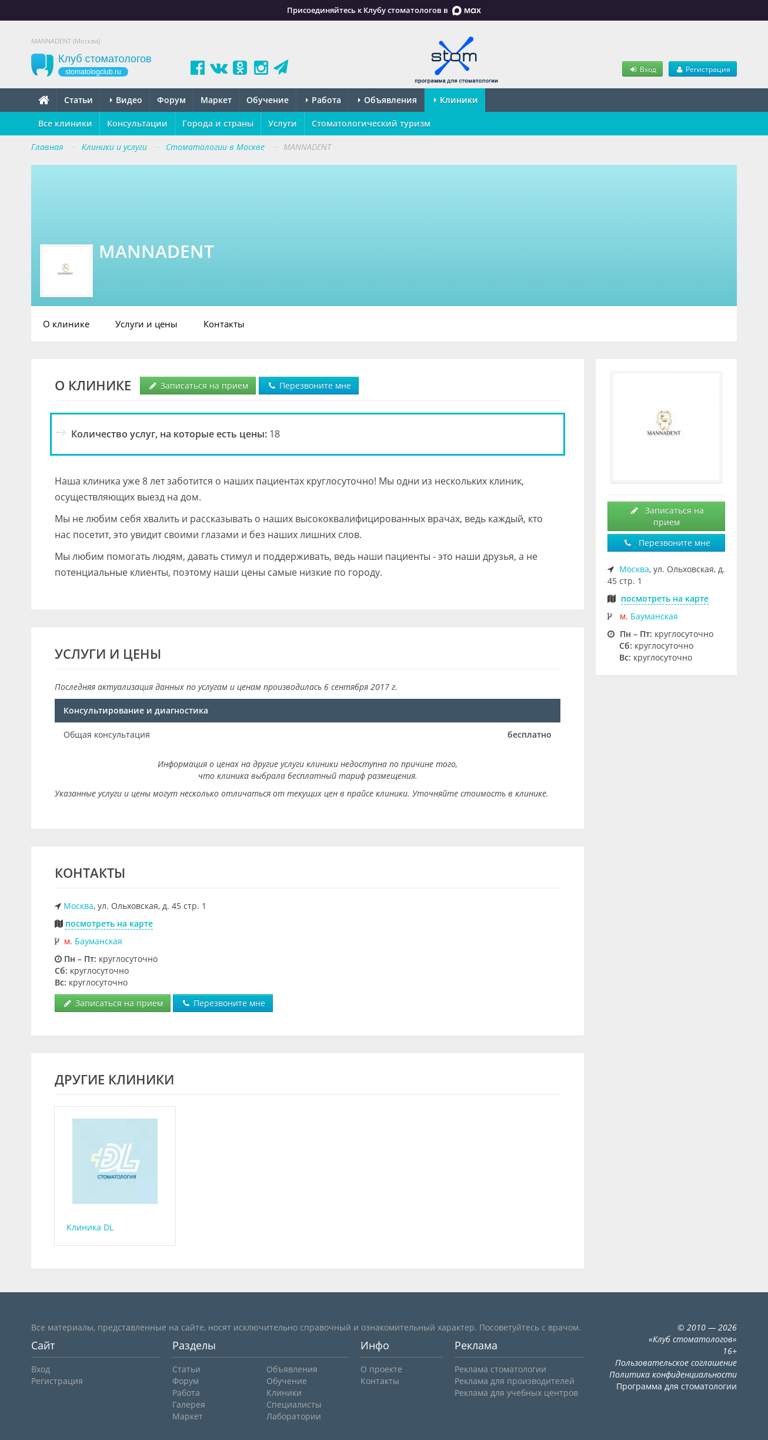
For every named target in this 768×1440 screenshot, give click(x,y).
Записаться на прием (198, 385)
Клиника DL (89, 1227)
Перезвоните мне (308, 385)
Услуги (282, 123)
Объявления (387, 99)
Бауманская (98, 941)
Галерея (188, 1404)
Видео (126, 99)
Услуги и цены (146, 324)
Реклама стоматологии (500, 1369)
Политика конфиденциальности (673, 1374)
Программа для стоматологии (676, 1386)
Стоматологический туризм (371, 123)
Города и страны (217, 123)
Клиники (456, 99)
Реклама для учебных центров (516, 1392)
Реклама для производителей (515, 1380)
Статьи (78, 99)
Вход (642, 69)
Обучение (267, 99)
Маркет (216, 99)
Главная (47, 146)
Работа (323, 99)
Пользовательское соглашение (676, 1362)
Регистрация (702, 69)
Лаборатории (293, 1416)
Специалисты (294, 1404)
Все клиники (65, 123)
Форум (171, 99)
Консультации (137, 123)
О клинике (66, 324)
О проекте (381, 1369)
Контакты (224, 324)
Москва (79, 905)
